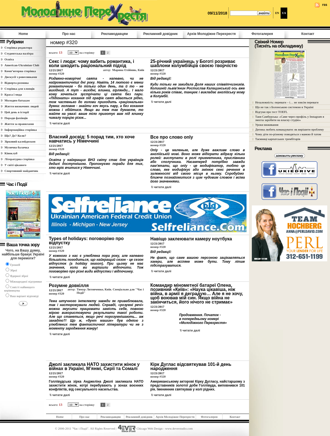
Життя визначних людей (21, 106)
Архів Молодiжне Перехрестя (211, 34)
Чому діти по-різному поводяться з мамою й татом (288, 134)
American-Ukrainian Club (21, 65)
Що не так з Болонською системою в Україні (284, 107)
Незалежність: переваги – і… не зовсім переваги (287, 102)
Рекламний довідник (160, 34)
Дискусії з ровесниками (20, 77)
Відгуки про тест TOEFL (271, 111)
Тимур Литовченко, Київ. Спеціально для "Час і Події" (110, 291)
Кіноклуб (10, 153)
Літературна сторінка (19, 159)
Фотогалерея (262, 34)
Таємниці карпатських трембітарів (277, 139)
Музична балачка (16, 147)
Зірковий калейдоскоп (19, 141)
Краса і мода (13, 94)
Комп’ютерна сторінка (20, 71)
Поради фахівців (16, 118)
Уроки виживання (266, 124)
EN (277, 13)
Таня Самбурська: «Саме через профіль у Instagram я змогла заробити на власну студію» (289, 118)
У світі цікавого (15, 165)
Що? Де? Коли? (15, 135)
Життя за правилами (19, 123)
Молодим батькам (17, 100)
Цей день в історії (16, 112)
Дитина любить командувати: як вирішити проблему (289, 129)
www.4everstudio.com (179, 428)
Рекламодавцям (114, 34)
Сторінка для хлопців (19, 88)
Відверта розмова (16, 82)
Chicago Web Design (149, 428)
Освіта (9, 59)
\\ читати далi (60, 123)
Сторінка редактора (18, 47)
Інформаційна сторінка (20, 129)
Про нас (68, 34)
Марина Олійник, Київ (128, 70)
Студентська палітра (19, 53)
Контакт (307, 34)
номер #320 (56, 73)
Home (23, 34)
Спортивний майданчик (21, 170)
